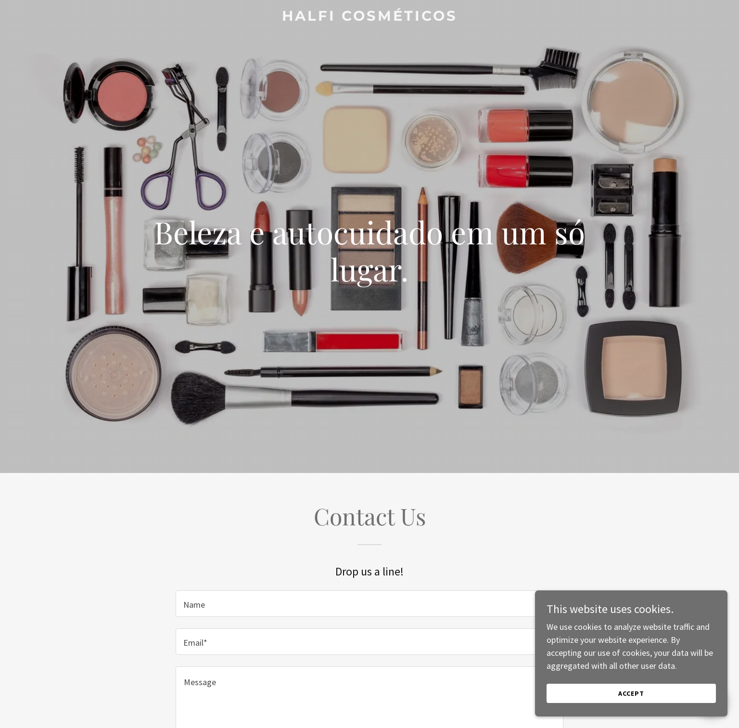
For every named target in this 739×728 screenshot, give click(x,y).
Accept (631, 693)
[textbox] (369, 603)
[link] (369, 17)
